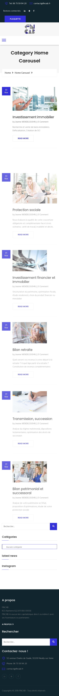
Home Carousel (22, 73)
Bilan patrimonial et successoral (28, 506)
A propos (8, 624)
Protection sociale (27, 227)
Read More (23, 138)
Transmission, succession (32, 433)
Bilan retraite (22, 364)
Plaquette (15, 19)
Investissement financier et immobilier (34, 295)
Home (8, 73)
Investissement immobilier (33, 117)
